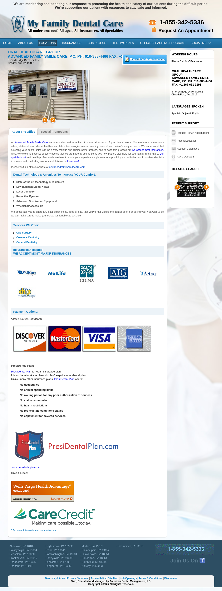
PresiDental (18, 371)
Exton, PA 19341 (56, 550)
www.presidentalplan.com (26, 467)
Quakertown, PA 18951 (95, 554)
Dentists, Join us (55, 578)
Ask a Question (185, 156)
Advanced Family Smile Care (31, 142)
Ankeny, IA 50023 (92, 565)
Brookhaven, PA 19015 (23, 558)
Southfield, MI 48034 (94, 562)
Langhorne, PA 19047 (59, 565)
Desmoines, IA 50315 (131, 546)
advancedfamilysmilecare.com (67, 167)
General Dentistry (26, 242)
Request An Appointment (185, 30)
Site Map (113, 578)
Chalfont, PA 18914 (21, 565)
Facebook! (73, 161)
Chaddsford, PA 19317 (23, 562)
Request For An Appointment (193, 132)
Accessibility (98, 578)
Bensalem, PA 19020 (22, 554)
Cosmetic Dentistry (27, 237)
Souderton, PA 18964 (94, 558)
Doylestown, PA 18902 (59, 546)
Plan (28, 371)
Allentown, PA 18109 (22, 546)
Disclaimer (170, 578)
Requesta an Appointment (144, 60)
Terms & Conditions (150, 578)
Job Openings (128, 578)
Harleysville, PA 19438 (59, 558)
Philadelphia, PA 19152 (95, 550)
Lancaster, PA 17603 (58, 562)
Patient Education (187, 140)
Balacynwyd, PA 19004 (23, 550)
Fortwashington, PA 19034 (61, 554)
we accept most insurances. (148, 150)
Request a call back (188, 148)
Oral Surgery (24, 232)
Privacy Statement (78, 578)
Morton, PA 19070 (92, 546)
